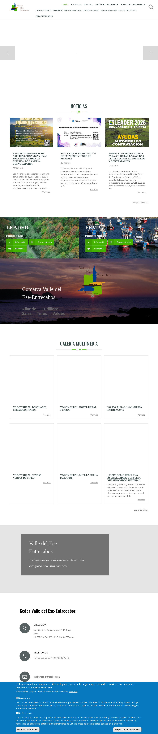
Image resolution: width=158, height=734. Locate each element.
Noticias (88, 4)
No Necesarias (25, 713)
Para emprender (44, 16)
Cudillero (49, 309)
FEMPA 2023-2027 (109, 10)
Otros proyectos (128, 10)
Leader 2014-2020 (72, 10)
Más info (73, 691)
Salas (27, 313)
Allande (29, 309)
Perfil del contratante (106, 4)
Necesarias (24, 698)
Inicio (65, 4)
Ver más (46, 192)
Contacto (76, 4)
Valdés (58, 313)
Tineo (42, 313)
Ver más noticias (141, 202)
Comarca (57, 10)
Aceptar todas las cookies (127, 729)
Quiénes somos (43, 10)
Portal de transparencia (133, 4)
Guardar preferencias (27, 729)
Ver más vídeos (141, 510)
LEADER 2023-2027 (90, 10)
